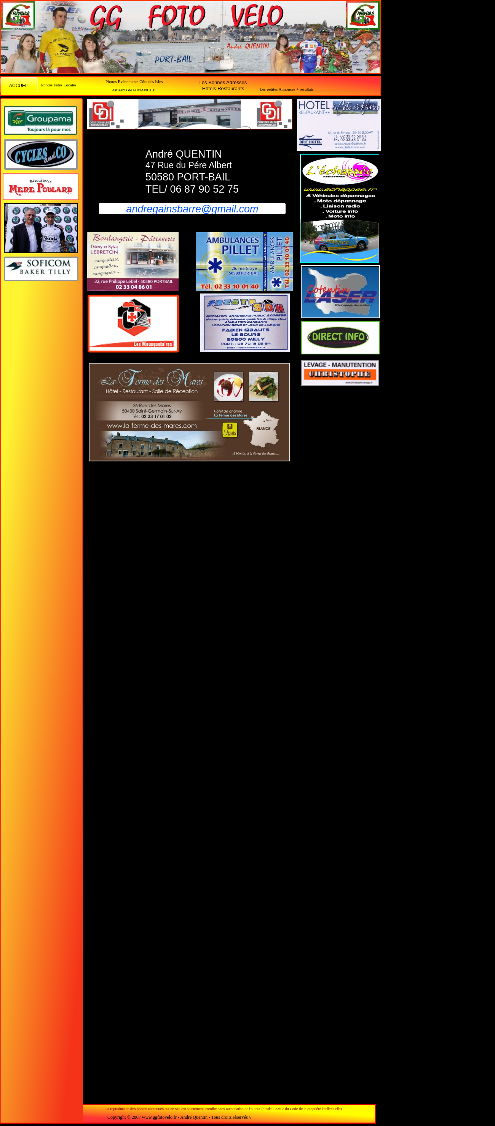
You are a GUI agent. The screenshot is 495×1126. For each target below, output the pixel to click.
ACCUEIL (19, 85)
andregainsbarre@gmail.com (192, 209)
